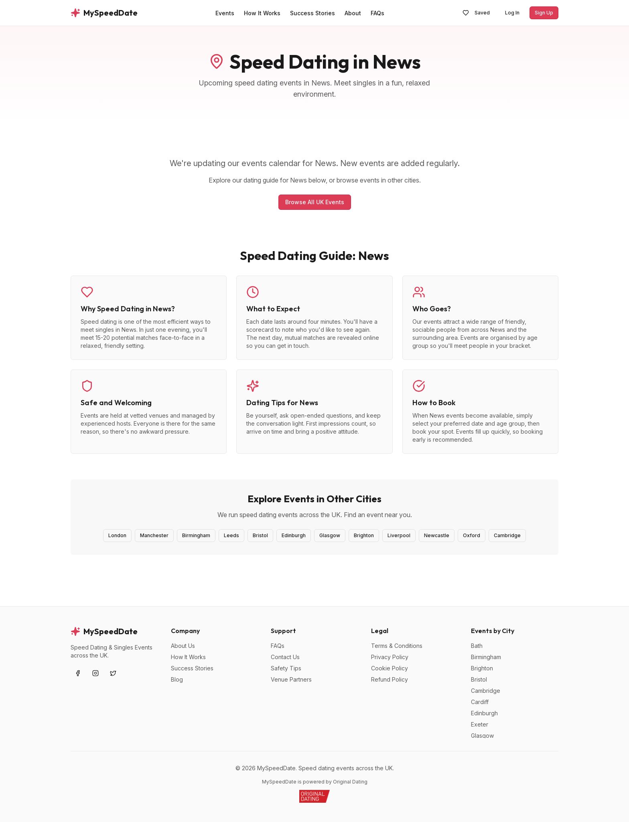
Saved (476, 13)
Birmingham (196, 535)
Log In (512, 13)
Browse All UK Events (314, 202)
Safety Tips (286, 668)
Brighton (364, 535)
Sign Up (544, 13)
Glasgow (329, 535)
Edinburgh (294, 535)
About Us (183, 645)
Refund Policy (389, 679)
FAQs (277, 645)
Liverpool (399, 535)
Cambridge (507, 535)
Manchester (154, 535)
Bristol (260, 535)
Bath (477, 645)
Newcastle (436, 535)
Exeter (479, 724)
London (117, 535)
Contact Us (285, 657)
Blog (177, 679)
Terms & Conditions (396, 645)
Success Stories (192, 668)
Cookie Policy (389, 668)
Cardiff (480, 701)
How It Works (188, 657)
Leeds (231, 535)
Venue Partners (291, 679)
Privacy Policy (389, 657)
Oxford (471, 535)
